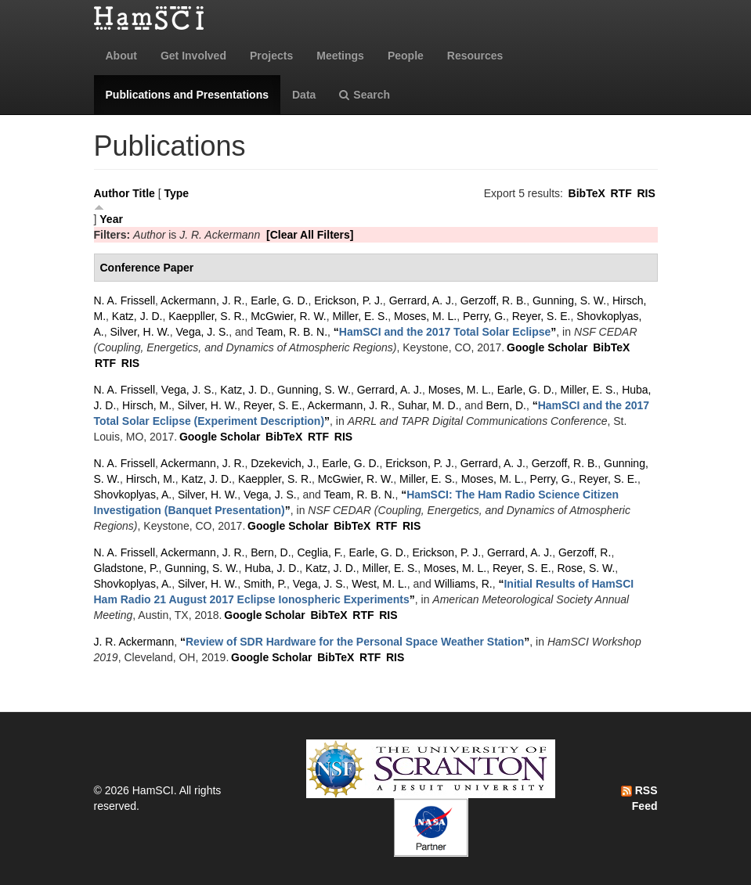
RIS (646, 193)
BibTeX (587, 193)
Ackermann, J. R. (202, 300)
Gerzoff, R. (584, 552)
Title (143, 193)
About (121, 55)
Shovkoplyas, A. (133, 494)
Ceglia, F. (319, 552)
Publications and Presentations (187, 94)
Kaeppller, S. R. (206, 316)
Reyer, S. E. (541, 316)
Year (111, 219)
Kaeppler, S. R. (275, 479)
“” (445, 332)
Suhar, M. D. (428, 405)
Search (364, 94)
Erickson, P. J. (348, 300)
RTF (620, 193)
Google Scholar (547, 347)
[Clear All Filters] (310, 234)
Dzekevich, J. (283, 463)
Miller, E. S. (360, 316)
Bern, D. (506, 405)
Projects (271, 55)
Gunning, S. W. (569, 300)
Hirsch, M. (147, 405)
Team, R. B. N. (291, 332)
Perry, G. (484, 316)
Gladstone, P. (126, 568)
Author (112, 193)
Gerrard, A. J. (421, 300)
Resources (475, 55)
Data (304, 94)
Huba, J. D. (271, 568)
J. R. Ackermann (134, 641)
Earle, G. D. (279, 300)
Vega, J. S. (202, 332)
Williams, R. (464, 583)
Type (176, 193)
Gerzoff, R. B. (493, 300)
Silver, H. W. (140, 332)
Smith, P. (265, 583)
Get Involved (193, 55)
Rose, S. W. (586, 568)
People (406, 55)
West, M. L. (379, 583)
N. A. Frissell (125, 300)
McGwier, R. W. (288, 316)
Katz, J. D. (137, 316)
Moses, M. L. (425, 316)
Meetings (340, 55)
